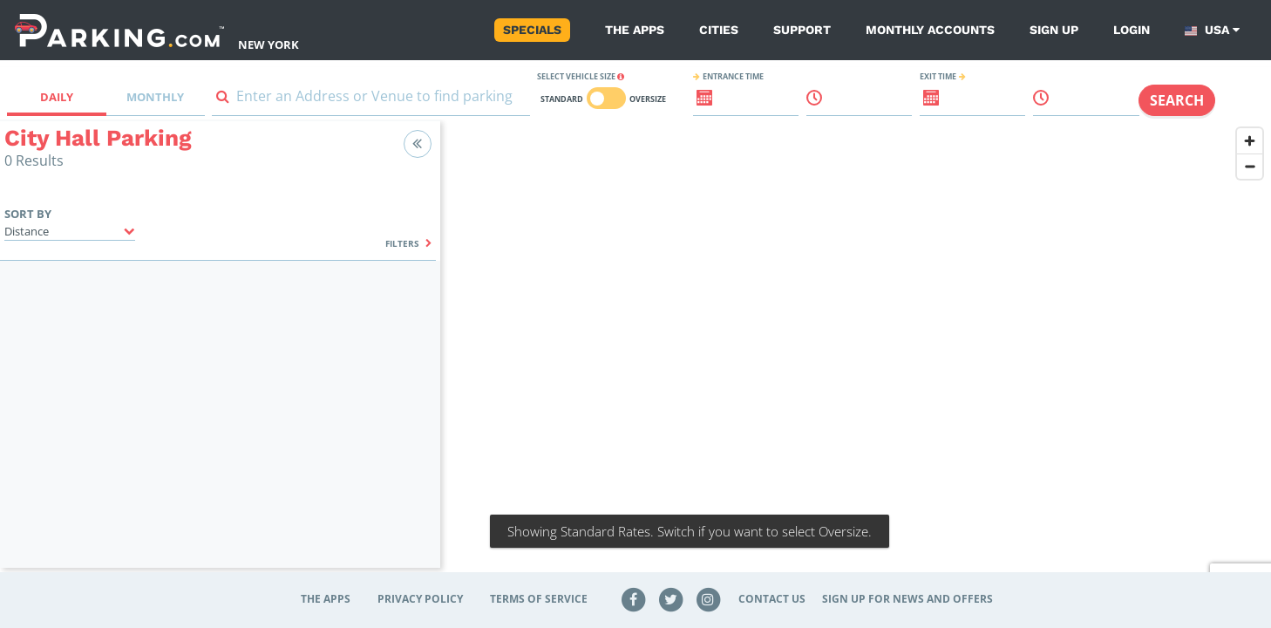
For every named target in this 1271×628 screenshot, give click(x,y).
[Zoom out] (1249, 166)
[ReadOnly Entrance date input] (695, 104)
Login (1131, 30)
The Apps (634, 30)
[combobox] (371, 100)
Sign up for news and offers (907, 598)
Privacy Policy (420, 598)
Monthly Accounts (930, 30)
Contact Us (771, 598)
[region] (855, 354)
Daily (56, 97)
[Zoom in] (1249, 141)
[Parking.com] (119, 30)
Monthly (155, 97)
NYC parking (678, 355)
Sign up (1054, 30)
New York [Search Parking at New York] (268, 44)
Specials (532, 30)
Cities (718, 30)
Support (802, 30)
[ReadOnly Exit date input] (921, 104)
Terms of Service (539, 598)
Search (1177, 100)
